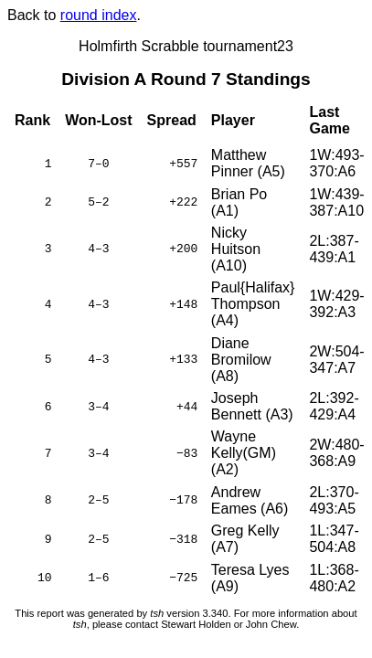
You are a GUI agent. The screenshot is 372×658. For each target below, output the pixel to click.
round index (98, 15)
